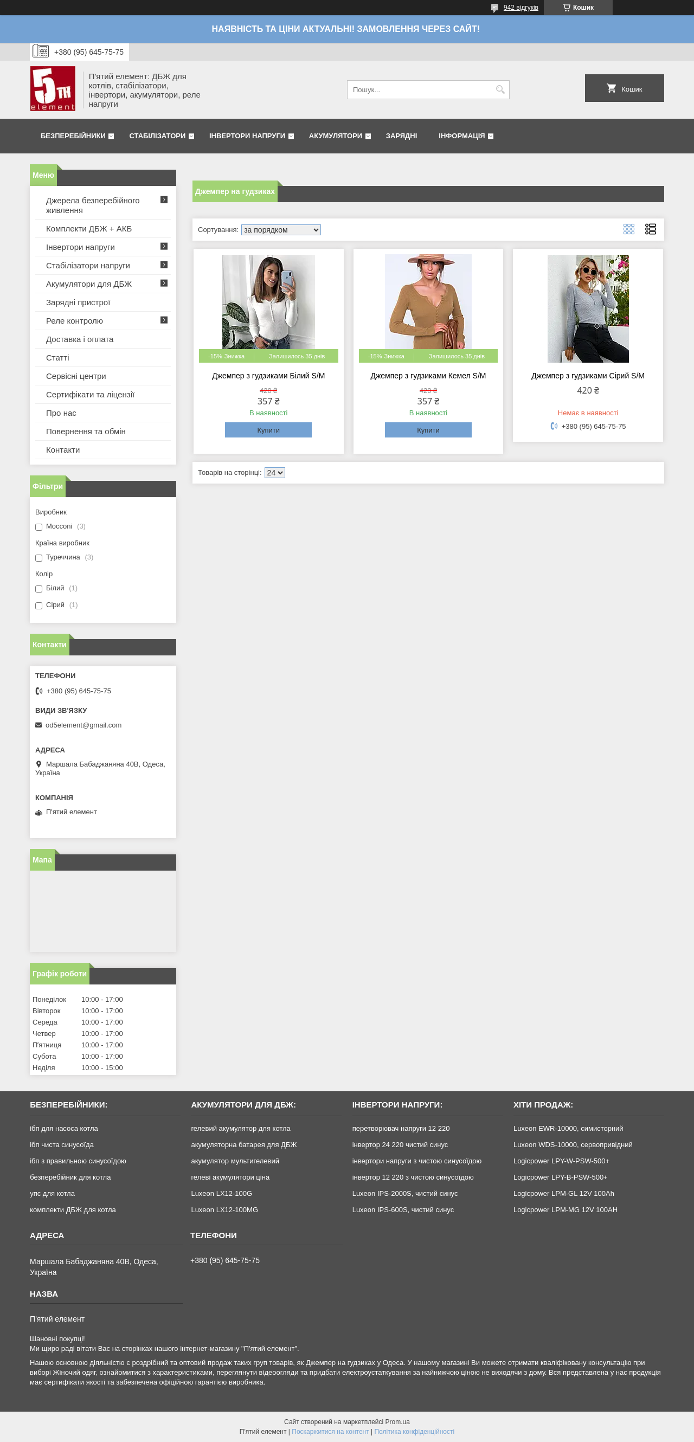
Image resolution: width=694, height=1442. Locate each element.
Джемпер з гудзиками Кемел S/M (428, 375)
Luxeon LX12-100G (221, 1193)
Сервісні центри (76, 376)
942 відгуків (521, 7)
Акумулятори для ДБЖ (89, 283)
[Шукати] (500, 89)
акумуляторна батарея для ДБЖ (244, 1145)
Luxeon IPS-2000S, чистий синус (405, 1193)
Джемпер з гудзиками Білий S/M (268, 375)
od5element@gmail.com (83, 725)
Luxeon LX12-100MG (224, 1210)
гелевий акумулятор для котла (240, 1128)
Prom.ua (397, 1422)
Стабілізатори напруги (88, 265)
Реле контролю (74, 320)
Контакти (63, 449)
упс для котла (52, 1193)
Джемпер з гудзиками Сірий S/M (588, 375)
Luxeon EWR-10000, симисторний (568, 1128)
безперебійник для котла (70, 1177)
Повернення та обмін (86, 431)
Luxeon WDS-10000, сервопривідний (573, 1145)
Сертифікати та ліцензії (90, 394)
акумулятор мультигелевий (235, 1161)
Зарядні (401, 136)
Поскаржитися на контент (330, 1431)
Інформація (462, 136)
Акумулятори (335, 136)
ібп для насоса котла (64, 1128)
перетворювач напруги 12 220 (401, 1128)
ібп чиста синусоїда (62, 1145)
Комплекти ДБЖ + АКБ (89, 228)
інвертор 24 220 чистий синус (400, 1145)
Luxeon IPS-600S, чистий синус (403, 1210)
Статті (57, 357)
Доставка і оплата (79, 339)
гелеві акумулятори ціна (230, 1177)
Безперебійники (73, 136)
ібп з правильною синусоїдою (78, 1161)
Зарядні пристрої (78, 302)
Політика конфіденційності (414, 1431)
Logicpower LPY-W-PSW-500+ (561, 1161)
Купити (268, 430)
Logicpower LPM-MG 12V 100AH (565, 1210)
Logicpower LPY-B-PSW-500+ (560, 1177)
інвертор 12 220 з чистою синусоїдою (413, 1177)
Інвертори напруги (247, 136)
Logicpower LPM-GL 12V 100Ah (563, 1193)
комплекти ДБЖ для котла (73, 1210)
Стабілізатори (157, 136)
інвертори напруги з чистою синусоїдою (417, 1161)
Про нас (61, 412)
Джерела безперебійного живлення (93, 205)
